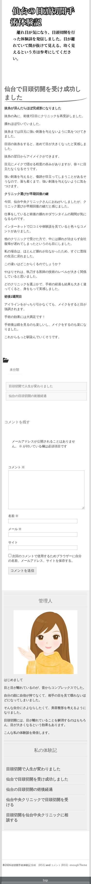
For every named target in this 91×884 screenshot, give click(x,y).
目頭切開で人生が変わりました (33, 769)
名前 (13, 515)
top (45, 880)
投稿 (38, 865)
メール (15, 529)
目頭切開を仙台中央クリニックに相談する (37, 817)
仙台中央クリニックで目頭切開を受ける (37, 802)
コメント (16, 467)
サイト (13, 542)
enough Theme (78, 865)
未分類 (14, 369)
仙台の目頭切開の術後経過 (29, 789)
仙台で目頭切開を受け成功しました (37, 779)
